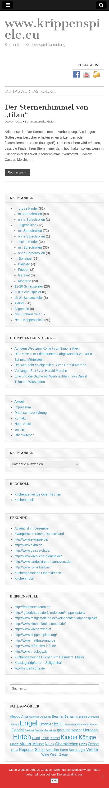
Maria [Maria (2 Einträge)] (14, 744)
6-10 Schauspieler (27, 292)
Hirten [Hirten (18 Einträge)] (22, 737)
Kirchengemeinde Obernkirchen (37, 494)
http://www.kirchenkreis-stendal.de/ (40, 624)
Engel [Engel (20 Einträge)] (28, 723)
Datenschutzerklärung (30, 413)
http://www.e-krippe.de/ (31, 539)
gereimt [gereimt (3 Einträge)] (63, 730)
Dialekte (24, 264)
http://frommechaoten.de (32, 607)
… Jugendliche (25, 225)
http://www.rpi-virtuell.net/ (32, 567)
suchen (19, 429)
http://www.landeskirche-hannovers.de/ (42, 561)
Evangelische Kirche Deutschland (39, 534)
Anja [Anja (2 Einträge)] (24, 716)
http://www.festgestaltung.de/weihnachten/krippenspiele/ (55, 618)
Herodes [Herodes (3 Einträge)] (90, 730)
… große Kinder (26, 208)
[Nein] (103, 776)
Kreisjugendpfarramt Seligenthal (38, 663)
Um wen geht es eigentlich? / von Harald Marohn (50, 365)
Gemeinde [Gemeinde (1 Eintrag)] (50, 730)
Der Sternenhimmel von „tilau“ (46, 111)
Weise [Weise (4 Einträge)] (92, 749)
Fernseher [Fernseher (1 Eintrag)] (70, 724)
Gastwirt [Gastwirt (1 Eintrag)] (29, 730)
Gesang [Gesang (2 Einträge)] (76, 730)
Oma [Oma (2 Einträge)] (14, 750)
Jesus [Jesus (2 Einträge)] (45, 738)
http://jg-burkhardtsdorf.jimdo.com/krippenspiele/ (49, 612)
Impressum (22, 407)
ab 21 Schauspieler (28, 298)
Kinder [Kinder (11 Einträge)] (69, 737)
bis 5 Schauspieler (27, 314)
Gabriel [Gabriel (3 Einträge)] (17, 730)
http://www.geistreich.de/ (32, 550)
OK (54, 781)
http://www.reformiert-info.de (35, 646)
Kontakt (20, 418)
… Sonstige (23, 258)
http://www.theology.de (31, 651)
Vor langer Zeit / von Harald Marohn (40, 371)
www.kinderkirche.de (29, 668)
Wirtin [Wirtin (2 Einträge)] (54, 754)
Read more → (17, 172)
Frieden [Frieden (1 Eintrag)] (94, 724)
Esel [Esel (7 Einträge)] (59, 724)
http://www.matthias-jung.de (34, 640)
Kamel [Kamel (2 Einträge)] (55, 738)
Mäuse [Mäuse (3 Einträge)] (38, 744)
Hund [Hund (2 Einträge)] (36, 738)
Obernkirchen (24, 435)
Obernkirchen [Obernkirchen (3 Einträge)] (66, 744)
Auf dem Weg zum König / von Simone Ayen (47, 348)
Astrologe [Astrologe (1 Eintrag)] (34, 716)
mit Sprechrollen (30, 214)
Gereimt (24, 275)
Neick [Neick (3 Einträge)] (49, 744)
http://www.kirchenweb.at (32, 629)
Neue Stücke (23, 424)
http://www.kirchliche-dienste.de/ (38, 556)
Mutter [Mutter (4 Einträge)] (25, 743)
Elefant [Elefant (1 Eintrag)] (15, 724)
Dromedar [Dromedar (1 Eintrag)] (93, 716)
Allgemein (21, 309)
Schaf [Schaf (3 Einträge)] (40, 749)
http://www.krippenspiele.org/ (35, 635)
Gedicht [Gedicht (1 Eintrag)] (39, 730)
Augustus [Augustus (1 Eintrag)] (46, 716)
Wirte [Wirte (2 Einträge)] (45, 754)
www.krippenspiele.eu (52, 29)
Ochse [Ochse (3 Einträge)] (93, 744)
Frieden (23, 269)
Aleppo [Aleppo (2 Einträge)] (15, 716)
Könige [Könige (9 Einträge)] (87, 737)
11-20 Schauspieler (28, 286)
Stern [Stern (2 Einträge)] (64, 750)
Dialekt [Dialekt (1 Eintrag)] (83, 716)
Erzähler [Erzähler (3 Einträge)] (45, 724)
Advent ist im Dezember (32, 528)
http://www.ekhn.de (28, 545)
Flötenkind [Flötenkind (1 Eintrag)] (83, 724)
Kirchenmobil (24, 500)
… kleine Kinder (26, 242)
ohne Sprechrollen (31, 219)
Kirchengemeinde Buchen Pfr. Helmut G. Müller (49, 657)
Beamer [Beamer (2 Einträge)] (58, 716)
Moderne (24, 281)
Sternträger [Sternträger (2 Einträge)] (77, 750)
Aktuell (19, 303)
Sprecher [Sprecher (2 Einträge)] (52, 750)
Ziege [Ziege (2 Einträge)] (63, 754)
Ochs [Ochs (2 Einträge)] (83, 744)
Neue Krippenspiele (28, 320)
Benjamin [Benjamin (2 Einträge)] (71, 716)
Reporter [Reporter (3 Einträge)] (26, 749)
